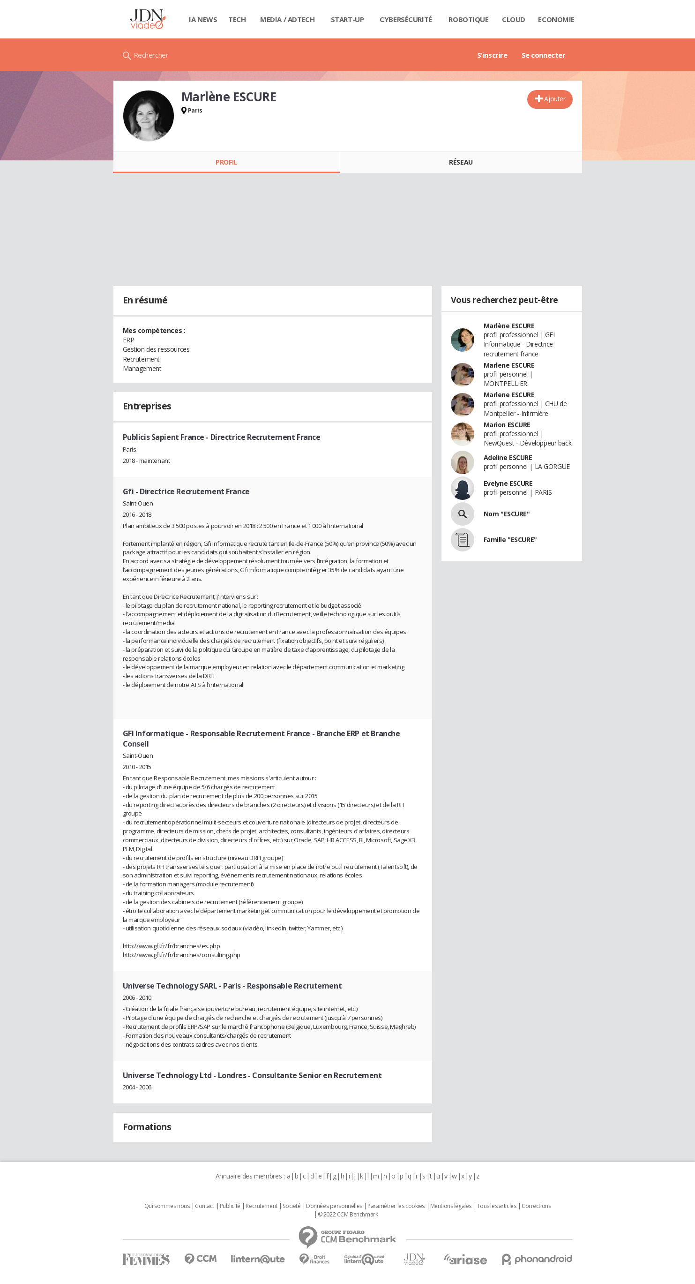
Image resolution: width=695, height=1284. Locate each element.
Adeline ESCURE (508, 457)
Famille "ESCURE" (510, 539)
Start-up (347, 19)
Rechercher (151, 55)
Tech (237, 19)
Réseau (460, 162)
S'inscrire (492, 55)
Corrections (536, 1206)
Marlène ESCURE (509, 325)
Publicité (230, 1206)
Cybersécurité (406, 19)
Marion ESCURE (507, 424)
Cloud (513, 19)
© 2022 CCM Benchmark (348, 1214)
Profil (226, 162)
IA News (203, 19)
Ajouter (554, 98)
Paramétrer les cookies (396, 1206)
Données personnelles (334, 1206)
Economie (556, 19)
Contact (204, 1206)
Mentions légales (450, 1206)
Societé (291, 1206)
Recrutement (261, 1206)
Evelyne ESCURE (508, 483)
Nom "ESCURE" (507, 513)
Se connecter (544, 55)
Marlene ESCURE (509, 365)
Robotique (468, 19)
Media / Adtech (287, 19)
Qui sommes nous (167, 1206)
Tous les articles (496, 1206)
